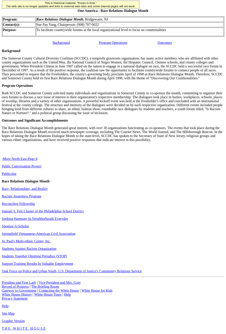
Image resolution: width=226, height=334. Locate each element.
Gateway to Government (19, 290)
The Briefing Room (45, 286)
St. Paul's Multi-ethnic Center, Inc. (26, 241)
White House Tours (48, 294)
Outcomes (165, 43)
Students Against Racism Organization (29, 248)
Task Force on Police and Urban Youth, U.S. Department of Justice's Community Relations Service (72, 271)
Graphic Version (13, 321)
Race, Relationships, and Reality (25, 189)
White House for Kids (97, 290)
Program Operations (113, 43)
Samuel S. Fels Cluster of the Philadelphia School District (43, 211)
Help (67, 294)
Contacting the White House (59, 290)
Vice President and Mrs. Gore (60, 282)
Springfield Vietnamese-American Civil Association (38, 234)
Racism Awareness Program (21, 196)
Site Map (8, 313)
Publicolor (9, 174)
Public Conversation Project (21, 166)
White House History (17, 294)
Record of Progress (15, 286)
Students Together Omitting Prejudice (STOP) (34, 256)
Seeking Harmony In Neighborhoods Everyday (35, 219)
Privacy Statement (15, 298)
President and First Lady (19, 282)
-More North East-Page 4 (19, 159)
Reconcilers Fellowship (18, 204)
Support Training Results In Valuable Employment (37, 263)
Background (61, 43)
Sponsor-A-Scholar (15, 226)
